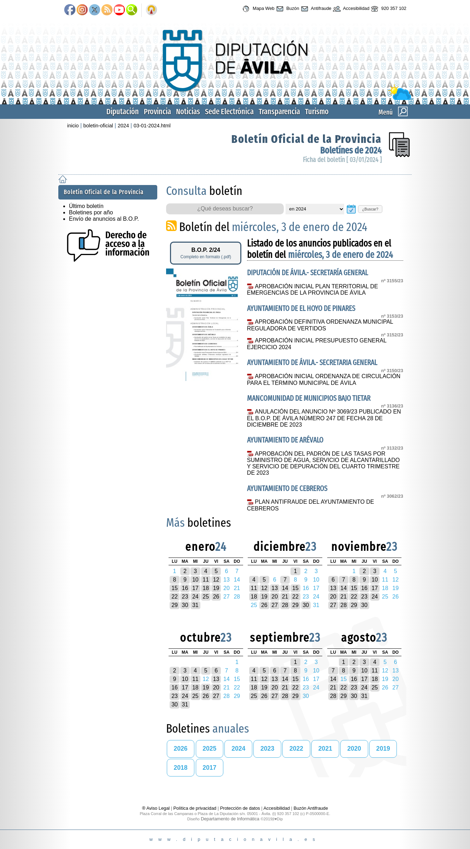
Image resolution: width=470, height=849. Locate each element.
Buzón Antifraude (311, 808)
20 (274, 597)
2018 (180, 767)
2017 (209, 767)
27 (274, 605)
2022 (296, 748)
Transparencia (279, 111)
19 (216, 588)
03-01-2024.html (152, 125)
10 (195, 580)
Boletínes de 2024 (351, 150)
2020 (354, 748)
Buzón (287, 9)
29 (174, 605)
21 (285, 597)
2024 (123, 125)
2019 (383, 748)
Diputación (122, 111)
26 (216, 597)
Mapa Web (257, 9)
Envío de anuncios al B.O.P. (104, 219)
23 (185, 597)
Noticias (188, 111)
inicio (73, 125)
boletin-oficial (98, 125)
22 (174, 597)
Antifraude (315, 9)
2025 (209, 748)
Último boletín (86, 206)
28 (285, 605)
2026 (180, 748)
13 (274, 588)
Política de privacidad (195, 808)
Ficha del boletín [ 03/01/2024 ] (342, 160)
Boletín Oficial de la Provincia (306, 139)
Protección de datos (240, 808)
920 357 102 (387, 9)
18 (205, 588)
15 (174, 588)
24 (195, 597)
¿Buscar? (370, 209)
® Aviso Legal (156, 808)
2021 (325, 748)
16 (185, 588)
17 (195, 588)
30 (185, 605)
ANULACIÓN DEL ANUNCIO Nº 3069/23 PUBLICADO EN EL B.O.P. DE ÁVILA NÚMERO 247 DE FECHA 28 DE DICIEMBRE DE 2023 (324, 418)
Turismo (317, 111)
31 (195, 605)
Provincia (157, 111)
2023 (267, 748)
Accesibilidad (350, 9)
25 (205, 597)
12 (216, 580)
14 (285, 588)
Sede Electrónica (229, 111)
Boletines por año (91, 212)
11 (205, 580)
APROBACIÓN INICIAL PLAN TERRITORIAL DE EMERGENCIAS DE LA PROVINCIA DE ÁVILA (312, 289)
